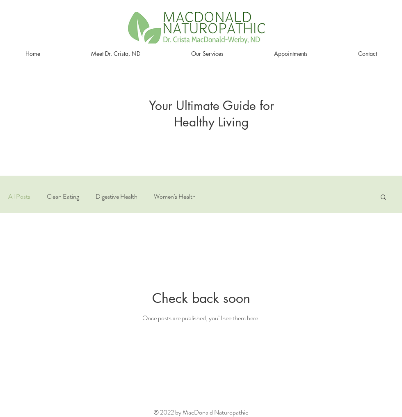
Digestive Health (116, 196)
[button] (383, 197)
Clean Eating (63, 196)
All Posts (19, 196)
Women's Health (175, 196)
